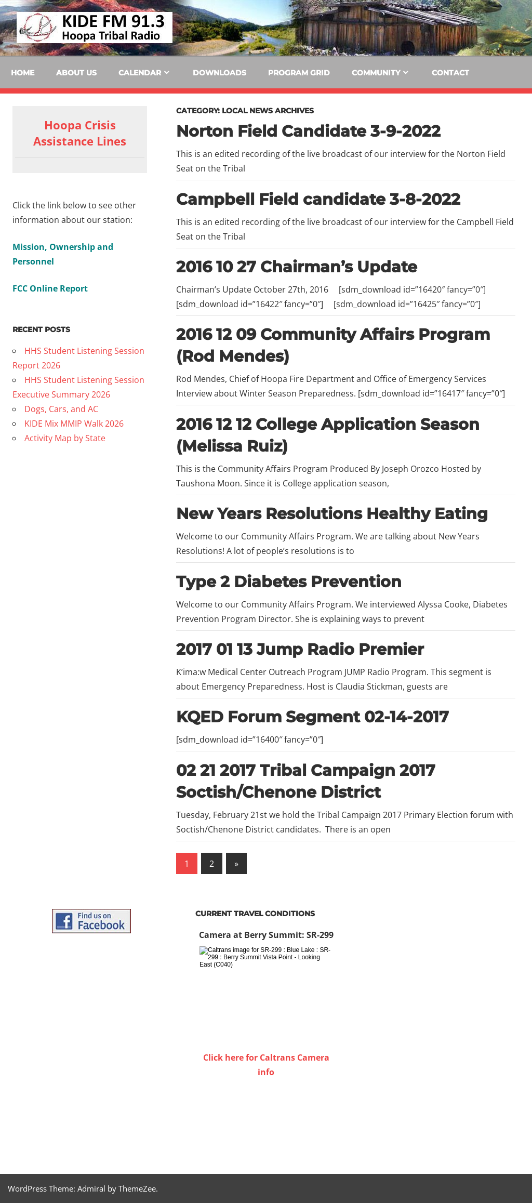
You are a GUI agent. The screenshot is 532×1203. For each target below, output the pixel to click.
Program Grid (299, 72)
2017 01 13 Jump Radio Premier (300, 649)
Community (376, 72)
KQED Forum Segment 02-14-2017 (312, 716)
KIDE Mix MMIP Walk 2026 (74, 423)
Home (22, 72)
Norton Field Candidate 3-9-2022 (308, 131)
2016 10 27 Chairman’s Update (296, 266)
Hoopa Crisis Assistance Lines (79, 133)
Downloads (219, 72)
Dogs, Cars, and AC (61, 409)
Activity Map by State (64, 438)
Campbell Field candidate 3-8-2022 (318, 199)
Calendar (139, 72)
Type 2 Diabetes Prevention (289, 581)
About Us (76, 72)
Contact (450, 72)
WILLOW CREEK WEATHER (266, 1118)
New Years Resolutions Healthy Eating (332, 513)
